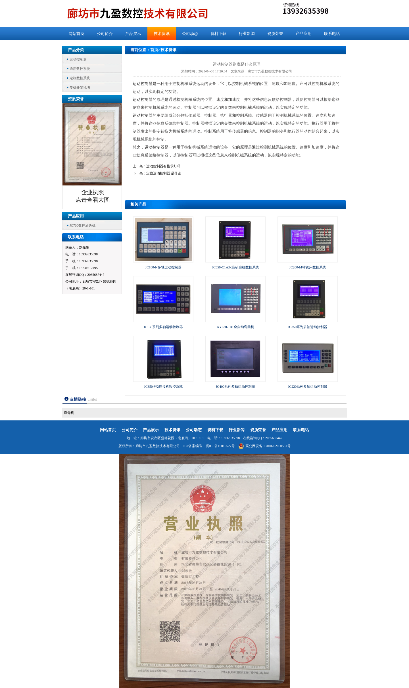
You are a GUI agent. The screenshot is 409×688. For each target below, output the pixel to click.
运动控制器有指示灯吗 (163, 166)
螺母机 (69, 413)
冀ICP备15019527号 (220, 446)
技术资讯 (162, 34)
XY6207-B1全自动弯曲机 (235, 327)
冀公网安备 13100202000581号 (264, 446)
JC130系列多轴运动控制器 (163, 327)
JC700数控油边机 (82, 226)
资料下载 (218, 34)
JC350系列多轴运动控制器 (307, 327)
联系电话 (332, 34)
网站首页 (76, 34)
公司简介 (105, 34)
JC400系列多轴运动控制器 (235, 387)
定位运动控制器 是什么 (163, 173)
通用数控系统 (80, 69)
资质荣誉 (275, 34)
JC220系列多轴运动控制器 (307, 387)
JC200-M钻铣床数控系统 (307, 267)
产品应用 (304, 34)
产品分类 (76, 50)
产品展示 (133, 34)
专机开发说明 (80, 87)
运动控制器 (78, 59)
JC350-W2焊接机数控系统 (163, 387)
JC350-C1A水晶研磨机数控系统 (235, 267)
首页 (154, 50)
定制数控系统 (80, 78)
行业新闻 (247, 34)
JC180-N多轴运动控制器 (163, 267)
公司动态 (190, 34)
